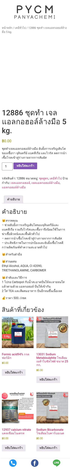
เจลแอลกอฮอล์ (20, 183)
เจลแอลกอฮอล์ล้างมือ (45, 183)
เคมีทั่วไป (20, 28)
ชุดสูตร (43, 178)
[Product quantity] (7, 166)
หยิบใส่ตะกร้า (25, 166)
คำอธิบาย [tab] (13, 199)
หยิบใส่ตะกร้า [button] (14, 372)
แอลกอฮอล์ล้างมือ (14, 187)
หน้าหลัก (7, 28)
